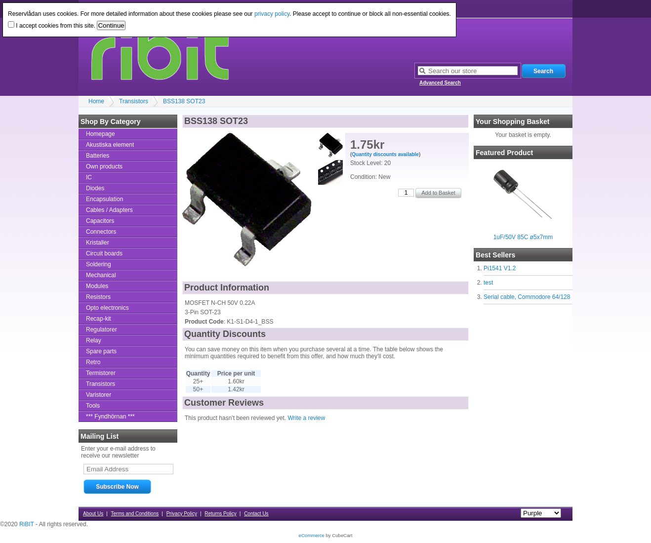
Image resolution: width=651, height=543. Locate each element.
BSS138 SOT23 (184, 101)
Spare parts (101, 351)
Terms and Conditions (135, 513)
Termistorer (101, 373)
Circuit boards (104, 253)
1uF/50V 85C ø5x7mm (523, 237)
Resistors (98, 296)
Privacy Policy (181, 513)
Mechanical (101, 275)
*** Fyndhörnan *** (110, 416)
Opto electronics (107, 307)
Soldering (98, 264)
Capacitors (100, 220)
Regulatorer (101, 329)
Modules (97, 286)
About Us (93, 513)
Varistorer (98, 394)
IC (89, 177)
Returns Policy (220, 513)
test (488, 282)
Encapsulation (104, 199)
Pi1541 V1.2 (500, 268)
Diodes (95, 188)
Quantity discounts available (385, 154)
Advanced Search (440, 82)
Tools (93, 405)
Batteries (97, 155)
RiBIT (26, 524)
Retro (93, 362)
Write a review (306, 418)
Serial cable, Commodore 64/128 (527, 296)
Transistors (133, 101)
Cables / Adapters (109, 210)
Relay (93, 340)
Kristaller (97, 242)
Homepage (100, 133)
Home (96, 101)
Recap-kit (98, 318)
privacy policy (271, 13)
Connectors (101, 231)
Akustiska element (110, 144)
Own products (104, 166)
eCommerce (312, 535)
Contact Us (256, 513)
